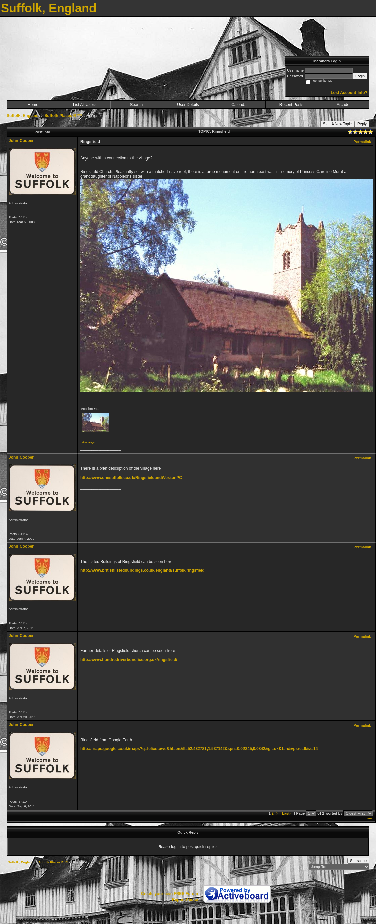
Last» (287, 813)
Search (136, 104)
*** (369, 819)
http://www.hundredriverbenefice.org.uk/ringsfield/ (128, 659)
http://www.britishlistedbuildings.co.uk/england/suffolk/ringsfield (142, 570)
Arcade (343, 104)
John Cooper (21, 140)
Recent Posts (291, 104)
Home (33, 104)
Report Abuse (185, 899)
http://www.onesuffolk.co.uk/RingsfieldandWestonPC (131, 477)
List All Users (84, 104)
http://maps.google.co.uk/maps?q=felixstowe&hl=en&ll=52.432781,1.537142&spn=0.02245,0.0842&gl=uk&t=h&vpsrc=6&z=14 (199, 748)
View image (88, 442)
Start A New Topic (337, 124)
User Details (188, 104)
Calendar (239, 104)
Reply (362, 124)
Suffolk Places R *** (63, 115)
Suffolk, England (23, 115)
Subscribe (358, 861)
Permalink (362, 142)
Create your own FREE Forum (169, 893)
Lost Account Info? (349, 92)
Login (360, 76)
